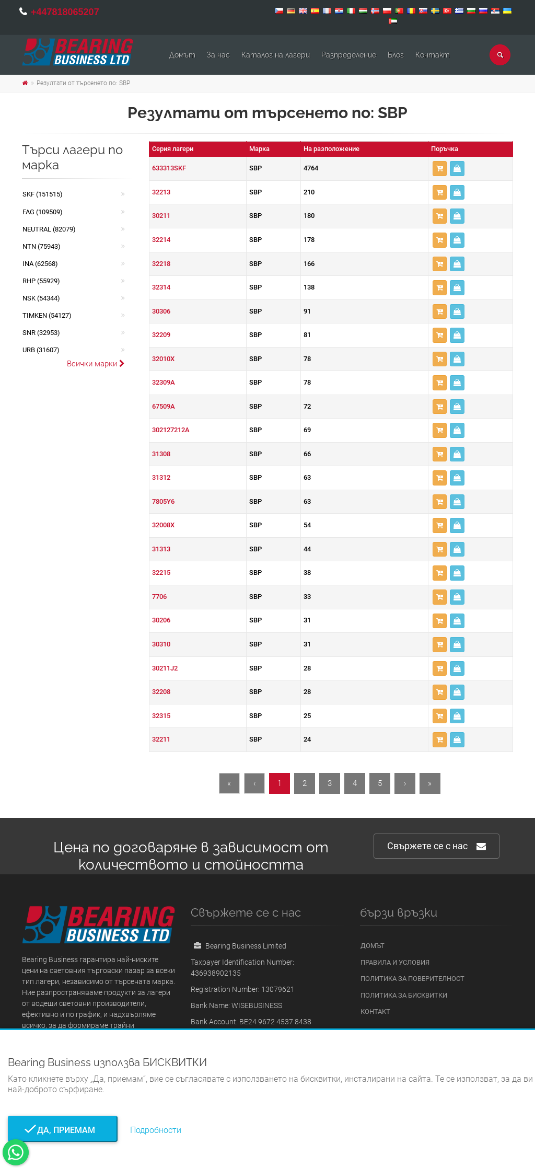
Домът (182, 55)
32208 (161, 692)
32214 (161, 240)
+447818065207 (65, 12)
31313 (161, 549)
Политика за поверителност (412, 978)
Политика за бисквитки (403, 995)
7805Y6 (163, 501)
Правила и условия (394, 962)
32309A (163, 382)
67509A (163, 406)
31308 (161, 454)
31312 (161, 477)
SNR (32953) (41, 333)
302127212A (171, 430)
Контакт (432, 55)
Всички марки (96, 363)
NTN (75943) (41, 246)
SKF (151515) (42, 194)
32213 (161, 192)
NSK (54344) (41, 298)
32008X (163, 525)
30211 (161, 215)
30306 (161, 311)
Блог (396, 55)
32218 (161, 264)
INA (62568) (40, 264)
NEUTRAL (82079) (49, 229)
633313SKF (169, 168)
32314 (161, 287)
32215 (161, 572)
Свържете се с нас (436, 846)
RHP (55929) (41, 281)
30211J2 (165, 668)
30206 (161, 620)
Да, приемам (63, 1130)
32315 (161, 716)
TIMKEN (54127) (47, 315)
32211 (161, 739)
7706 (159, 596)
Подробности (155, 1130)
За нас (218, 55)
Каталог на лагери (275, 55)
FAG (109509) (42, 212)
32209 (161, 335)
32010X (163, 359)
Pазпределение (348, 55)
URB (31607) (41, 350)
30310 (161, 644)
